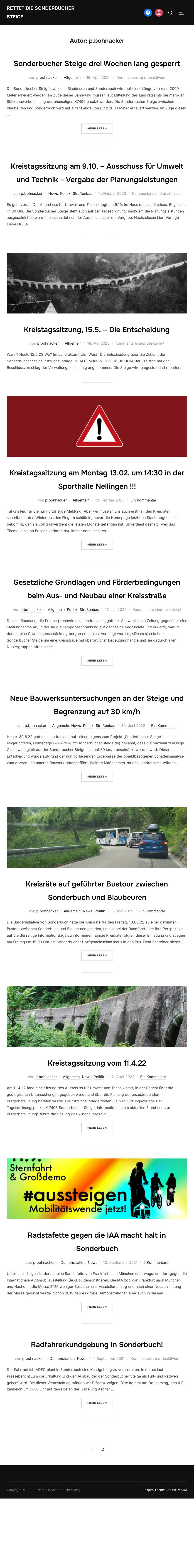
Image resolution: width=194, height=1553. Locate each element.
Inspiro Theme (154, 1544)
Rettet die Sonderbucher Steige (43, 13)
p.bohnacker (47, 92)
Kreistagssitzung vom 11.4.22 (96, 1117)
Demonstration (73, 1317)
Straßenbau (82, 221)
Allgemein (72, 92)
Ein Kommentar (143, 541)
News (53, 221)
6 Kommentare (155, 1317)
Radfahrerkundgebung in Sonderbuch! (96, 1399)
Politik (65, 221)
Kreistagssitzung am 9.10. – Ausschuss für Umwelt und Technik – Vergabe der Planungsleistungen (97, 193)
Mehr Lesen (100, 143)
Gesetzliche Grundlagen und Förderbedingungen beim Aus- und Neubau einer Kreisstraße (97, 636)
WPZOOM (179, 1544)
